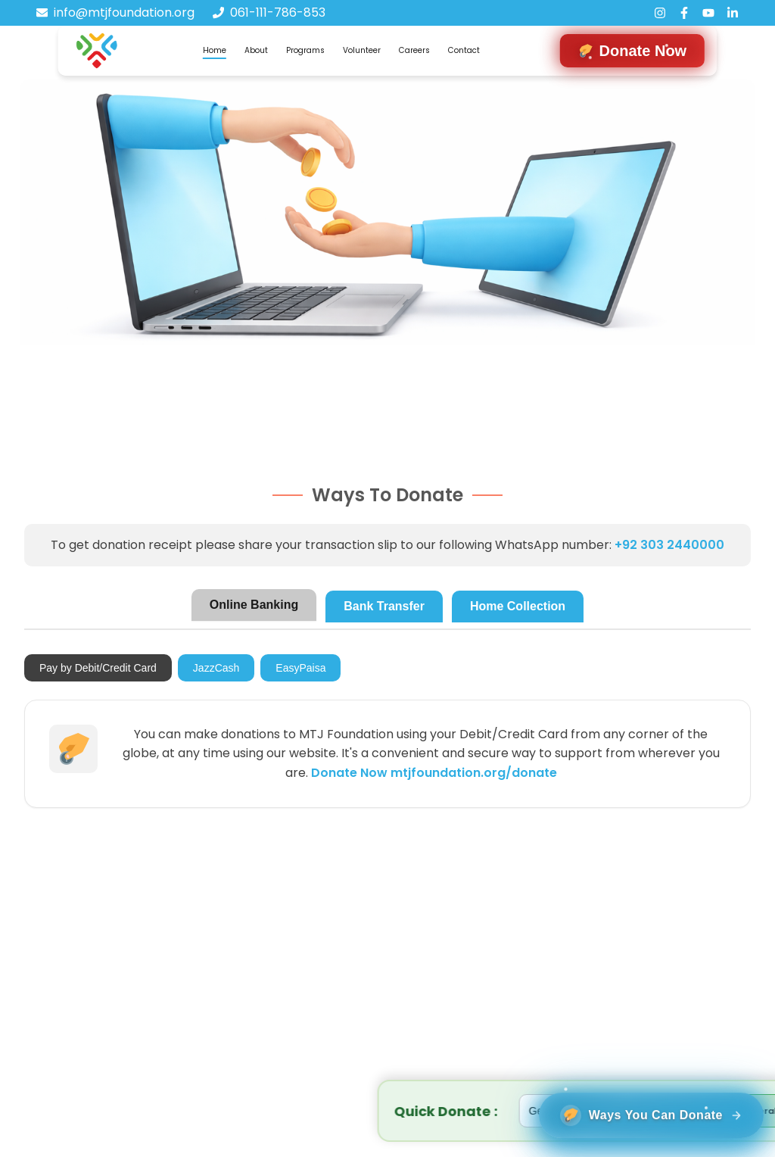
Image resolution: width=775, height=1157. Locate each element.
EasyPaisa (300, 668)
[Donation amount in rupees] (440, 1110)
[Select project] (309, 1110)
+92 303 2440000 (669, 545)
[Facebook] (684, 13)
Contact (464, 50)
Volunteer (362, 50)
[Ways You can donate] (640, 1104)
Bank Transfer (384, 606)
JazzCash (216, 668)
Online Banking (254, 604)
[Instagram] (660, 13)
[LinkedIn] (733, 13)
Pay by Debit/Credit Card (98, 668)
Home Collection (517, 606)
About (256, 50)
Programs (305, 50)
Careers (414, 50)
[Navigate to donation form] (632, 50)
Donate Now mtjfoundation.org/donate (434, 772)
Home (214, 50)
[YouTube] (708, 13)
